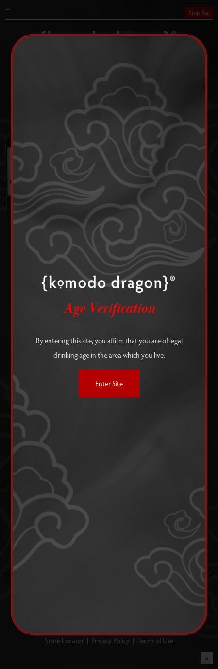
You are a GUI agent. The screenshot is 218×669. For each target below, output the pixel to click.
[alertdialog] (109, 334)
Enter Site (109, 383)
